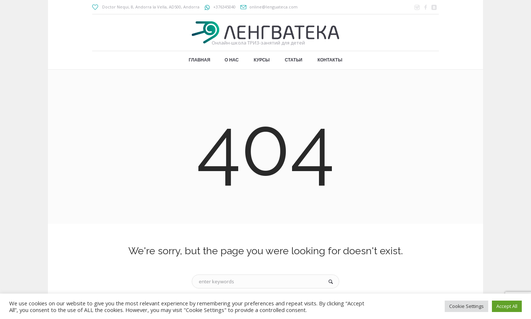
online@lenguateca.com (273, 7)
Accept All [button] (506, 306)
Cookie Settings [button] (466, 306)
